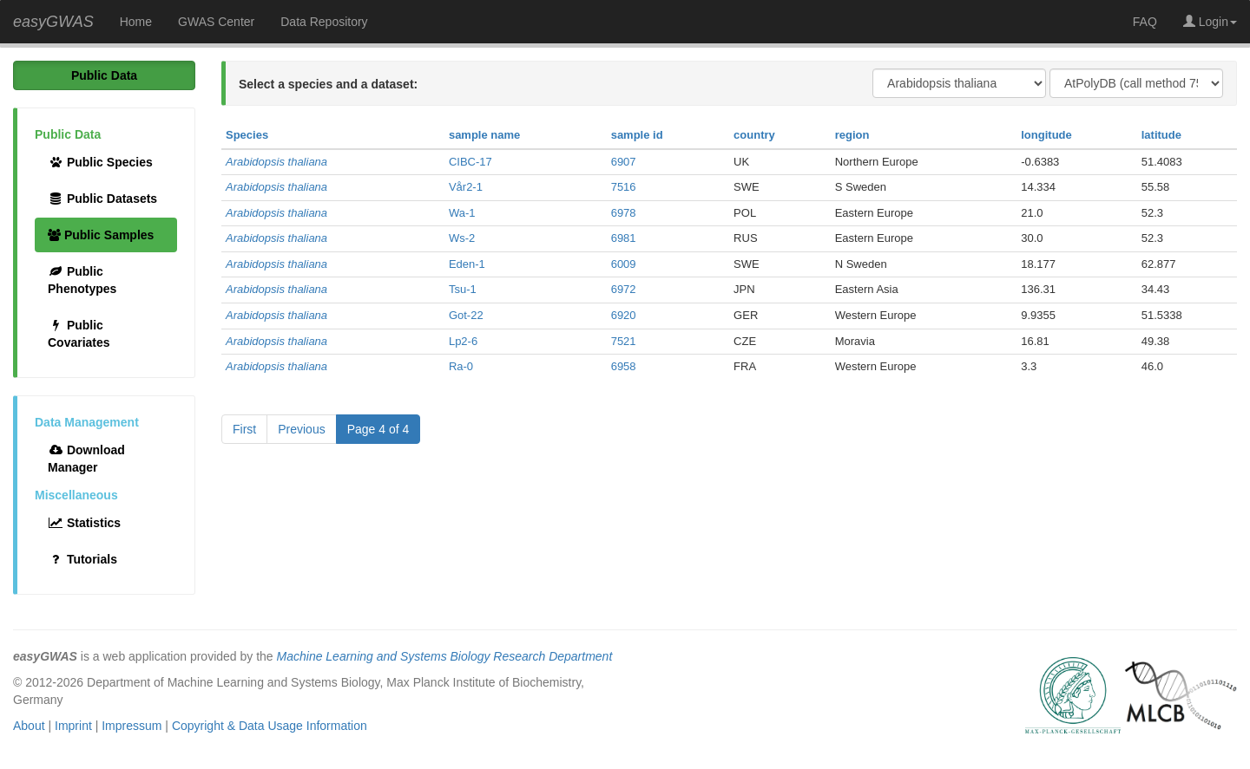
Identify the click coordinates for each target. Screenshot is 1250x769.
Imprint (73, 726)
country (754, 134)
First (244, 429)
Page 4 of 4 (378, 429)
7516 (623, 186)
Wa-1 (462, 212)
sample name (484, 134)
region (852, 134)
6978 (623, 212)
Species (247, 134)
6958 (623, 366)
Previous (301, 429)
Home (136, 22)
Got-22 (466, 315)
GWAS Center (216, 22)
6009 (623, 263)
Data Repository (323, 22)
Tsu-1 (463, 289)
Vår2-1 (466, 186)
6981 (623, 237)
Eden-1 (467, 263)
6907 (623, 161)
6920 (623, 315)
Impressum (131, 726)
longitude (1046, 134)
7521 (623, 341)
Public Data (104, 75)
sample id (637, 134)
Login (1210, 22)
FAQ (1145, 22)
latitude (1161, 134)
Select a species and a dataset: (328, 84)
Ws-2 (462, 237)
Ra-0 (461, 366)
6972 (623, 289)
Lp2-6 (463, 341)
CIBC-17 (470, 161)
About (29, 726)
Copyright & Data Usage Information (269, 726)
